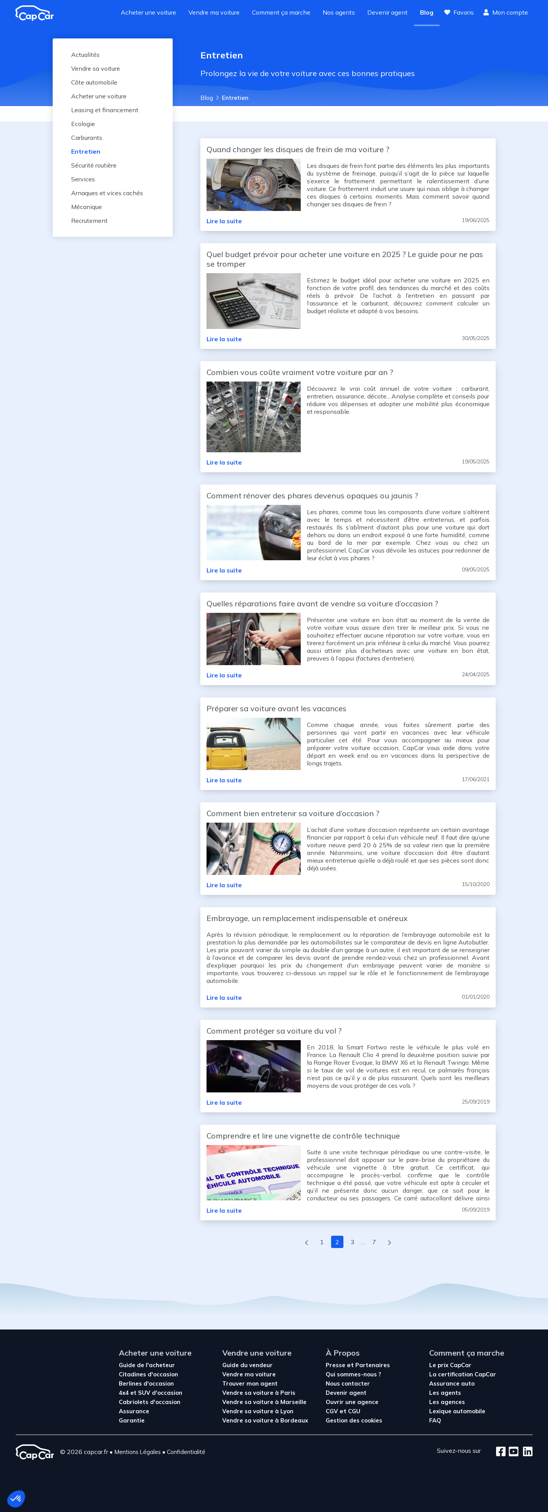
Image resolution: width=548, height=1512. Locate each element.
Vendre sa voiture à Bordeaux (265, 1420)
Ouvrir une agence (352, 1402)
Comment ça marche (281, 12)
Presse (336, 1365)
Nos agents (339, 12)
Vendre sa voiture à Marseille (264, 1402)
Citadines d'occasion (148, 1374)
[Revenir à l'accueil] (37, 13)
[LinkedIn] (525, 1452)
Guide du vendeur (247, 1365)
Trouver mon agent (250, 1383)
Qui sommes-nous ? (353, 1374)
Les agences (447, 1402)
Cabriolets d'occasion (149, 1402)
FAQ (435, 1420)
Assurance (134, 1411)
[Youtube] (512, 1452)
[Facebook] (501, 1452)
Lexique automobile (457, 1411)
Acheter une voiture (148, 12)
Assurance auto (452, 1383)
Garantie (132, 1420)
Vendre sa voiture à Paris (258, 1392)
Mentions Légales (137, 1452)
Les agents (445, 1392)
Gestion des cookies (354, 1420)
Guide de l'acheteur (147, 1365)
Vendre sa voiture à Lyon (257, 1411)
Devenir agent (387, 12)
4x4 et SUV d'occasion (150, 1392)
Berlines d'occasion (146, 1383)
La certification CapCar (462, 1374)
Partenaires (372, 1365)
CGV (333, 1411)
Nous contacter (348, 1383)
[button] (16, 1499)
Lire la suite (224, 221)
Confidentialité (186, 1452)
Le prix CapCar (450, 1365)
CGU (354, 1411)
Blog (426, 12)
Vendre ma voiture (214, 12)
